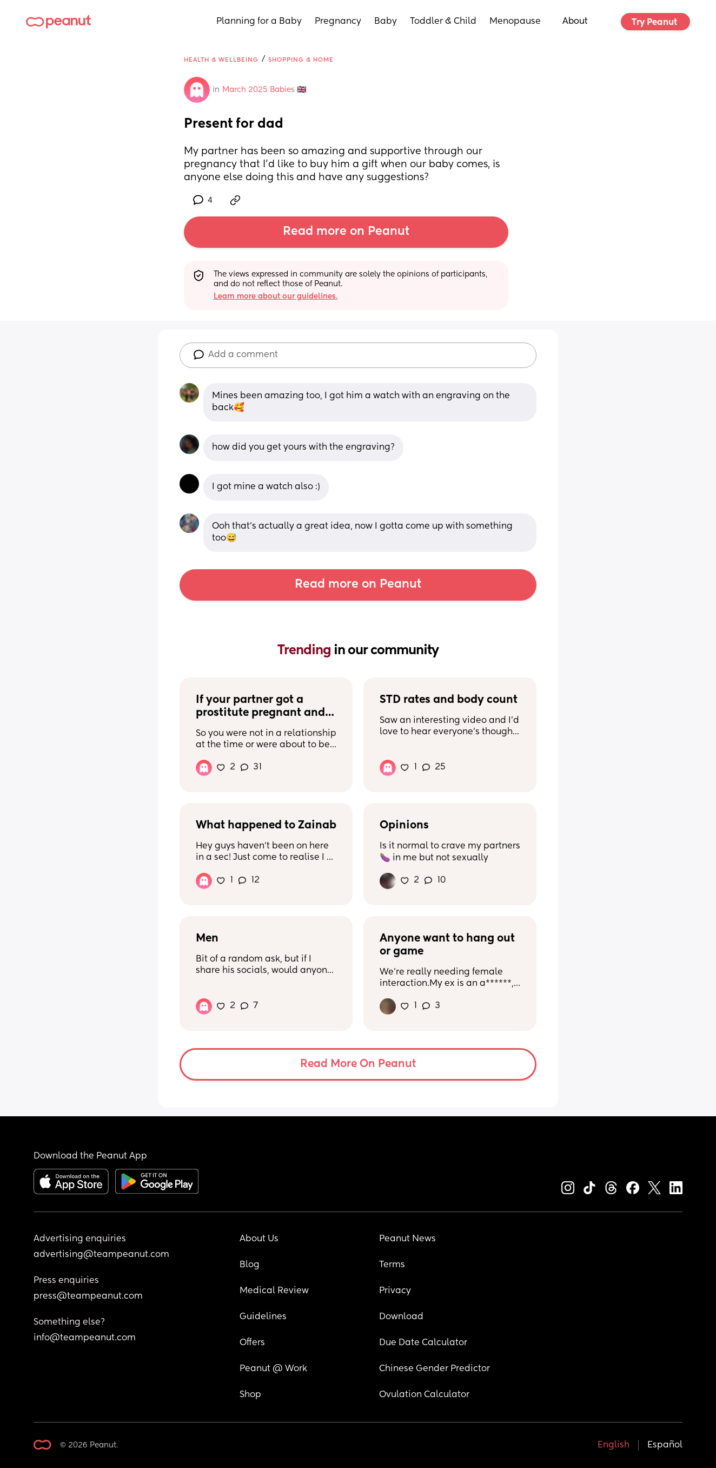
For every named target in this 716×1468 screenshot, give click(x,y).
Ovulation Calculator (424, 1395)
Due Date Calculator (423, 1343)
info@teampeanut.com (85, 1338)
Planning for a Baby (259, 21)
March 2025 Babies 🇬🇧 (264, 90)
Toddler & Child (443, 21)
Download (401, 1317)
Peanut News (407, 1239)
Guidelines (263, 1317)
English (613, 1445)
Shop (250, 1395)
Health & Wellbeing (221, 60)
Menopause (515, 21)
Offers (252, 1343)
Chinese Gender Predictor (434, 1369)
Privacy (395, 1291)
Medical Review (274, 1291)
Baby (385, 21)
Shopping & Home (301, 60)
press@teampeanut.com (88, 1296)
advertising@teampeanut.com (101, 1254)
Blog (250, 1265)
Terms (392, 1265)
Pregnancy (338, 21)
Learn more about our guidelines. (275, 296)
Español (664, 1445)
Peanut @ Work (273, 1369)
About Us (259, 1239)
